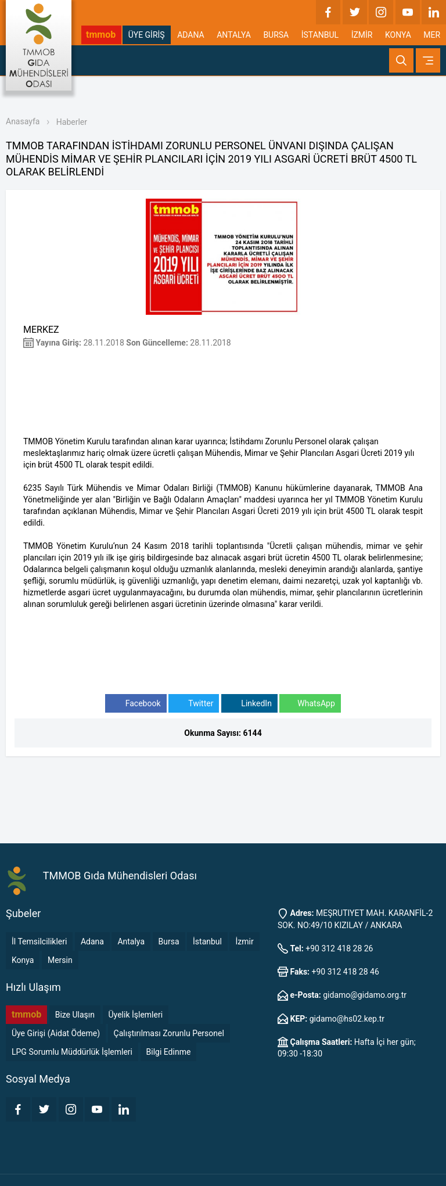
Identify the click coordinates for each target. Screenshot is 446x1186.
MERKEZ (41, 329)
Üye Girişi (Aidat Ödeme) (56, 1033)
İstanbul (207, 941)
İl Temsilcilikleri (39, 941)
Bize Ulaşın (75, 1014)
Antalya (131, 941)
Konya (23, 960)
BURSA (276, 34)
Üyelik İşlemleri (136, 1014)
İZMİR (362, 34)
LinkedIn (249, 704)
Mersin (60, 960)
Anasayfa (22, 121)
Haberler (71, 122)
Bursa (169, 941)
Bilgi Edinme (168, 1051)
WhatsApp (309, 704)
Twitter (193, 704)
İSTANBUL (320, 34)
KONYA (398, 34)
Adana (92, 941)
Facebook (135, 704)
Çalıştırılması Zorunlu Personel (169, 1033)
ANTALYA (234, 34)
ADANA (190, 34)
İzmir (244, 941)
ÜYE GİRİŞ (146, 34)
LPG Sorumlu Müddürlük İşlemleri (72, 1051)
